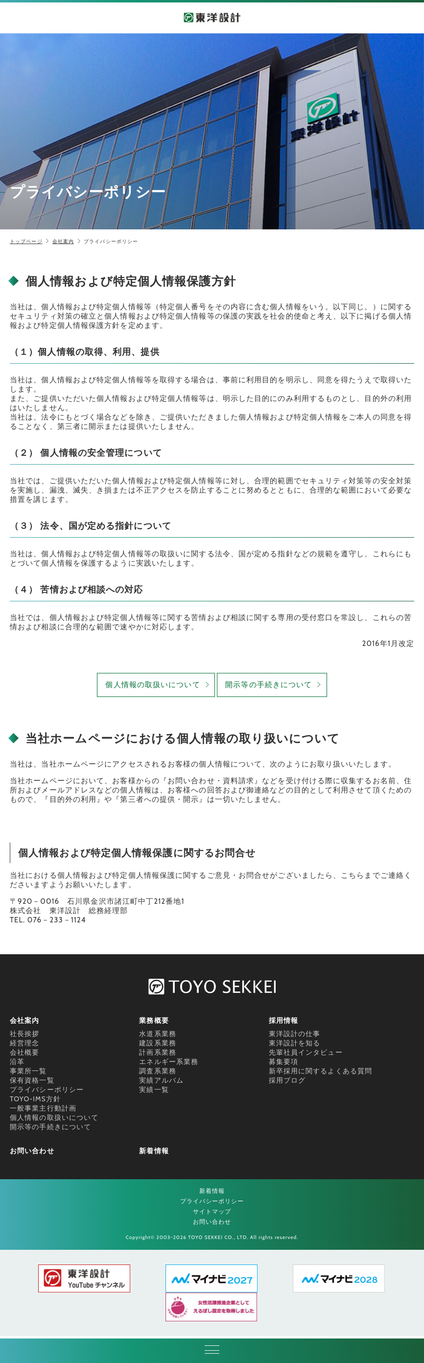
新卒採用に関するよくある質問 (320, 1070)
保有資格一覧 (32, 1080)
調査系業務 (157, 1070)
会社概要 (24, 1052)
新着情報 (153, 1150)
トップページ (26, 241)
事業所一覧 (28, 1070)
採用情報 (283, 1020)
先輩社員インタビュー (306, 1052)
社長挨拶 (24, 1033)
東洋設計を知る (295, 1043)
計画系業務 (157, 1052)
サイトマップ (212, 1211)
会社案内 (63, 241)
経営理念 (24, 1043)
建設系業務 (157, 1043)
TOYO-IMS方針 (35, 1098)
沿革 (17, 1061)
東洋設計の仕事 (295, 1033)
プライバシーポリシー (47, 1089)
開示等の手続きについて (268, 684)
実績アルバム (161, 1080)
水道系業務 (157, 1033)
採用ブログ (287, 1080)
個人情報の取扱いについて (152, 684)
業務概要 (153, 1020)
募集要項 (283, 1061)
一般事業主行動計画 (43, 1108)
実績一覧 (153, 1089)
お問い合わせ (32, 1150)
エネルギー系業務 (168, 1061)
